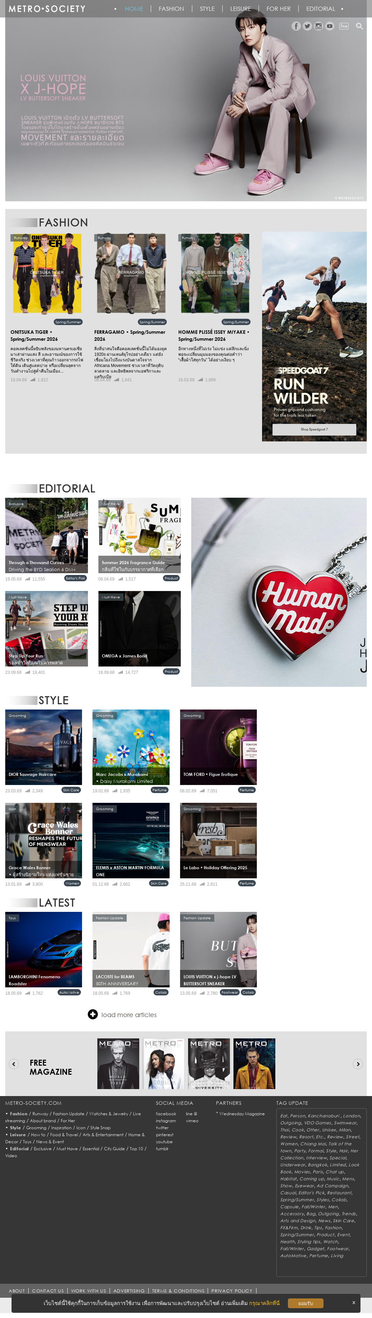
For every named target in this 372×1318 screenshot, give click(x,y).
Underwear (292, 1164)
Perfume (159, 790)
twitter (162, 1127)
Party (300, 1150)
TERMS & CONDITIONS (178, 1291)
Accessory (292, 1213)
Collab (161, 992)
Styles (323, 1199)
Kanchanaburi (324, 1115)
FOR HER (279, 8)
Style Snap (100, 1127)
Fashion (171, 8)
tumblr (162, 1148)
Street (352, 1136)
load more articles (122, 1014)
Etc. (320, 1136)
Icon (80, 1127)
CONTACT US (48, 1291)
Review (288, 1136)
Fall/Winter (313, 1206)
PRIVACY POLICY (231, 1291)
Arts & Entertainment (103, 1134)
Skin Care (71, 790)
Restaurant (339, 1192)
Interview (316, 1157)
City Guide (114, 1148)
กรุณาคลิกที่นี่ (264, 1303)
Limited (338, 1164)
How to (38, 1134)
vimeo (192, 1120)
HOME (134, 8)
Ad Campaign (332, 1185)
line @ (191, 1113)
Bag (310, 1213)
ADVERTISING (129, 1291)
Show (286, 1185)
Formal (315, 1150)
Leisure (240, 8)
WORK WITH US (88, 1291)
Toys (27, 1141)
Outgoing (290, 1122)
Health (287, 1241)
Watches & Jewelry (108, 1113)
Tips (318, 1227)
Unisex (329, 1129)
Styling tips (308, 1241)
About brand (43, 1120)
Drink (306, 1227)
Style (207, 8)
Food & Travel (64, 1134)
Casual (288, 1192)
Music (333, 1178)
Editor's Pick (75, 578)
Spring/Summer (68, 322)
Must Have (67, 1148)
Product (171, 578)
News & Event (50, 1141)
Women (72, 883)
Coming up (311, 1178)
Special (337, 1157)
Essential (91, 1148)
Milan (345, 1129)
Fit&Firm (289, 1227)
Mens (348, 1178)
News (324, 1220)
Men (333, 1206)
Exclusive (43, 1148)
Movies (302, 1171)
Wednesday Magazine (242, 1113)
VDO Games (317, 1122)
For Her (68, 1120)
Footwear (230, 992)
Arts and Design (297, 1220)
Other (312, 1129)
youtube (164, 1141)
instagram (166, 1120)
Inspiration (61, 1127)
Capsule (289, 1206)
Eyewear (304, 1185)
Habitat (288, 1178)
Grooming (36, 1127)
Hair (343, 1150)
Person (297, 1115)
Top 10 (136, 1148)
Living (337, 1255)
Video (11, 1155)
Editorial (320, 8)
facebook (166, 1113)
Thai (284, 1129)
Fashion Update (68, 1113)
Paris (318, 1171)
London (351, 1115)
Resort (306, 1136)
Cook (298, 1129)
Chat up (335, 1171)
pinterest (164, 1134)
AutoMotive (69, 992)
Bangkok (317, 1164)
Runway (40, 1113)
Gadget (315, 1248)
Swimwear (345, 1122)
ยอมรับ (305, 1303)
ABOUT (17, 1291)
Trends (349, 1213)
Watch (330, 1241)
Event (343, 1234)
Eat (283, 1115)
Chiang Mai (313, 1143)
